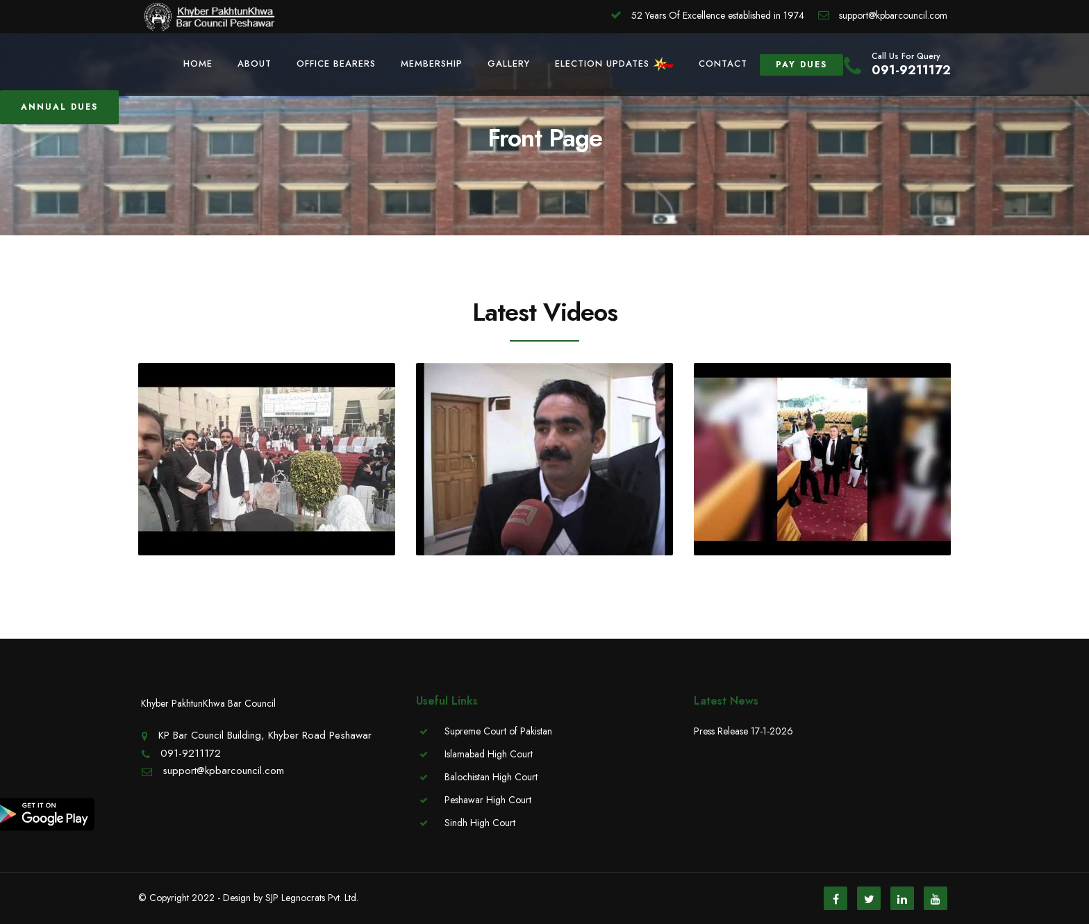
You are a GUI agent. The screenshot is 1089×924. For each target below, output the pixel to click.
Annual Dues (59, 107)
